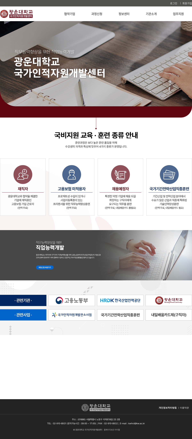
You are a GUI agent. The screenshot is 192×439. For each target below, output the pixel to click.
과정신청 (96, 14)
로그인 (173, 3)
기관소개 (151, 14)
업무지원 (178, 14)
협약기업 (69, 14)
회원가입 (187, 3)
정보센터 (124, 14)
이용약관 (184, 408)
